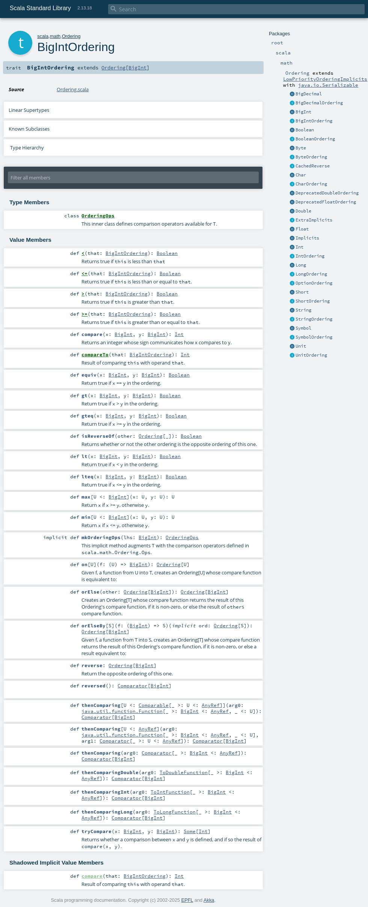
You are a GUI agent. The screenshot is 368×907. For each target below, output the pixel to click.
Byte (301, 148)
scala (42, 36)
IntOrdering (310, 256)
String (303, 310)
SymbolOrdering (314, 337)
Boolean (305, 130)
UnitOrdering (311, 355)
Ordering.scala (73, 89)
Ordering (71, 36)
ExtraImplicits (314, 220)
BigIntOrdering (314, 121)
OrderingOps (182, 537)
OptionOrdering (314, 283)
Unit (301, 346)
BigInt (303, 112)
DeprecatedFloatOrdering (326, 202)
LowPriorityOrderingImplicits (325, 79)
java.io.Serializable (328, 85)
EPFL (187, 900)
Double (303, 211)
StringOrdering (314, 319)
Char (301, 175)
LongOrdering (311, 274)
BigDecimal (309, 93)
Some (190, 831)
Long (301, 265)
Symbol (303, 328)
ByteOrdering (311, 157)
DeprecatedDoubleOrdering (327, 193)
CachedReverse (313, 166)
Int (299, 247)
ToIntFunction (170, 792)
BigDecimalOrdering (319, 102)
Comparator (133, 686)
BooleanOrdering (315, 139)
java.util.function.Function (122, 711)
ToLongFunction (175, 812)
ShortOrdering (313, 301)
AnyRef (211, 705)
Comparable (154, 705)
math (55, 36)
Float (302, 229)
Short (302, 292)
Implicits (307, 238)
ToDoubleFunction (184, 772)
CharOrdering (311, 184)
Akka (209, 900)
